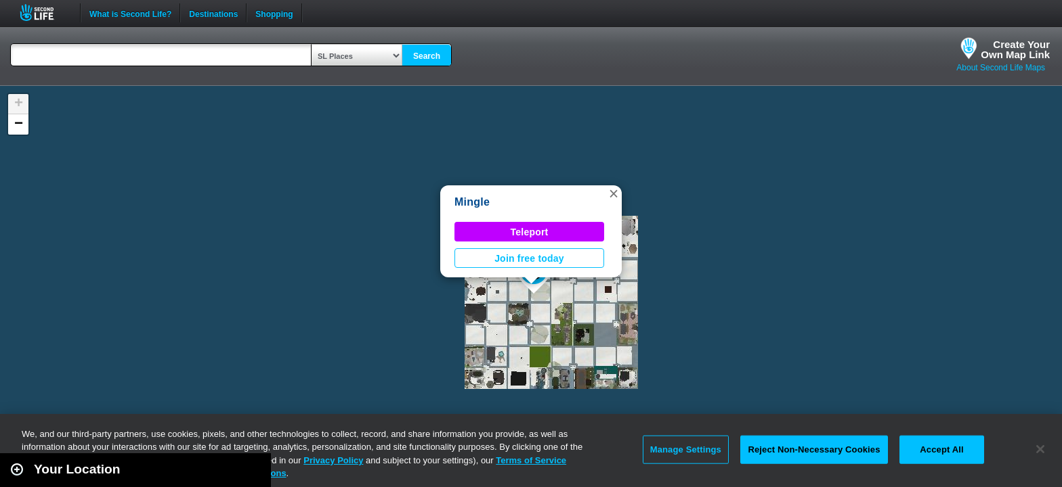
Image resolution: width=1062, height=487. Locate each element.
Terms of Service (531, 460)
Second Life (44, 12)
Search (426, 56)
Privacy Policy (333, 460)
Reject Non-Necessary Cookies (814, 449)
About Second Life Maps (1000, 67)
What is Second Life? (130, 12)
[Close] (1040, 449)
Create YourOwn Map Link (1015, 49)
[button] (614, 193)
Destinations (213, 12)
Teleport (530, 232)
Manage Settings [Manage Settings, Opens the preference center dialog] (685, 449)
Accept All (941, 449)
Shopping (274, 12)
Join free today (529, 258)
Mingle (472, 202)
